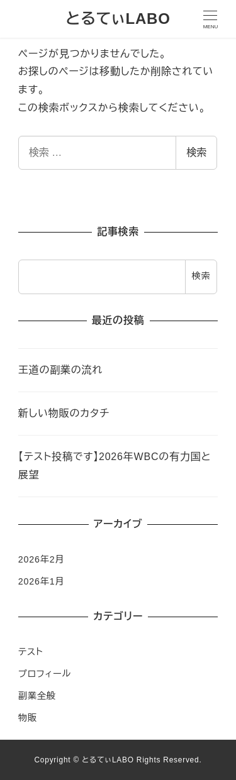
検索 (196, 152)
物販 (27, 718)
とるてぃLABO (117, 18)
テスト (30, 652)
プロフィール (44, 674)
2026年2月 (41, 559)
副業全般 (37, 696)
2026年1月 (41, 581)
